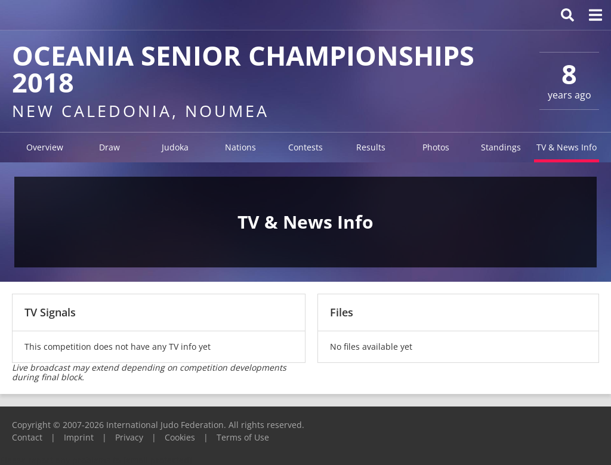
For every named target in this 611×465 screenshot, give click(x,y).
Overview (44, 147)
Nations (240, 147)
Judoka (175, 147)
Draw (109, 147)
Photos (435, 147)
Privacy (129, 437)
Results (370, 147)
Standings (501, 147)
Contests (305, 147)
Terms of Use (243, 437)
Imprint (79, 437)
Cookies (180, 437)
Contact (27, 437)
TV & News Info (566, 147)
